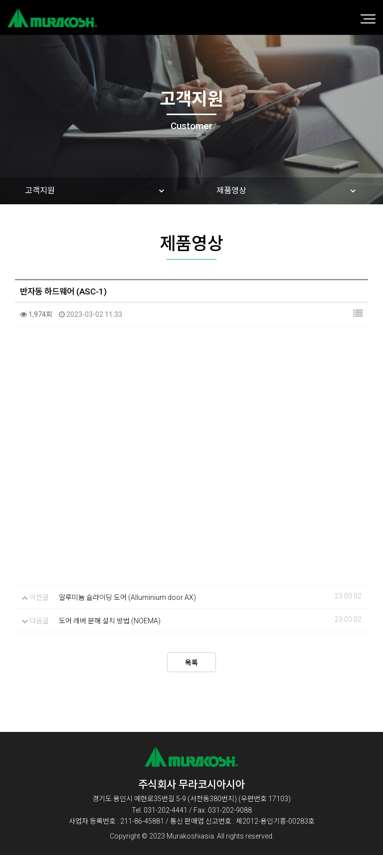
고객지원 (40, 190)
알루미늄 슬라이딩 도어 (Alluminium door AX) (127, 597)
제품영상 (231, 190)
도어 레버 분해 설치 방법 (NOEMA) (110, 621)
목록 (191, 663)
